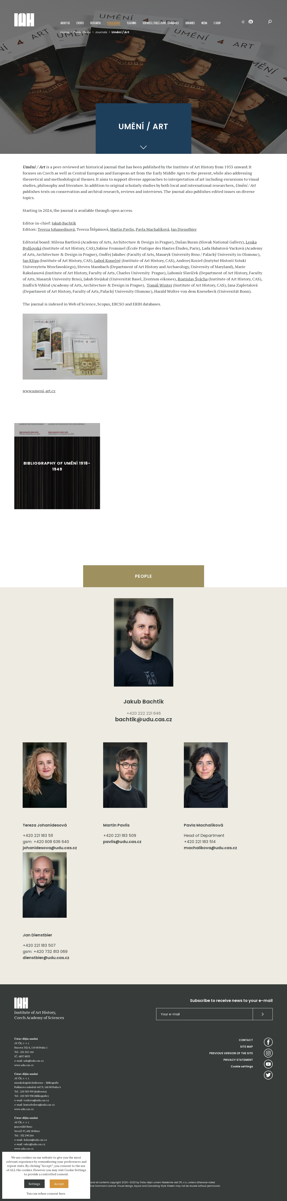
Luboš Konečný (107, 260)
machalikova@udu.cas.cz (210, 847)
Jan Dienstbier (184, 229)
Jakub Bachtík (64, 223)
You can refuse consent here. (46, 1193)
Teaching (131, 23)
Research (95, 23)
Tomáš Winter (159, 285)
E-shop (217, 23)
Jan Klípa (31, 260)
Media (204, 23)
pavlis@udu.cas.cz (122, 841)
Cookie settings (242, 1066)
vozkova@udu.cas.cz (36, 1100)
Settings (34, 1184)
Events (80, 23)
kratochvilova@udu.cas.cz (39, 1104)
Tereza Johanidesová (45, 825)
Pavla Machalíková (152, 229)
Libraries (190, 23)
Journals (101, 32)
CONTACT (246, 1040)
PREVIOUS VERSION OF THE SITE (231, 1053)
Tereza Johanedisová (56, 229)
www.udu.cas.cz (24, 1065)
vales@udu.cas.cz (34, 1144)
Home (64, 32)
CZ (243, 22)
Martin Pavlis (122, 229)
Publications (113, 23)
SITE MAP (246, 1046)
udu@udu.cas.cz (34, 1060)
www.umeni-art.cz (39, 390)
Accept (59, 1184)
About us (65, 23)
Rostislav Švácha (193, 279)
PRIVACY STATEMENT (238, 1060)
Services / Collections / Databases (161, 23)
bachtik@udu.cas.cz (143, 719)
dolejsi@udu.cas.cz (35, 1139)
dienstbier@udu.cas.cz (46, 957)
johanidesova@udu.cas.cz (50, 847)
